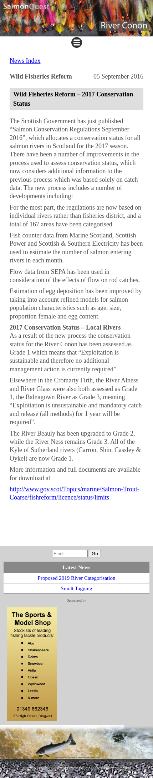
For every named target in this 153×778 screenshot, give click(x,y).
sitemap (28, 767)
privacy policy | (78, 767)
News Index (25, 60)
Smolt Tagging (76, 588)
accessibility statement (111, 767)
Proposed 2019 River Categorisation (77, 578)
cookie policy (50, 767)
